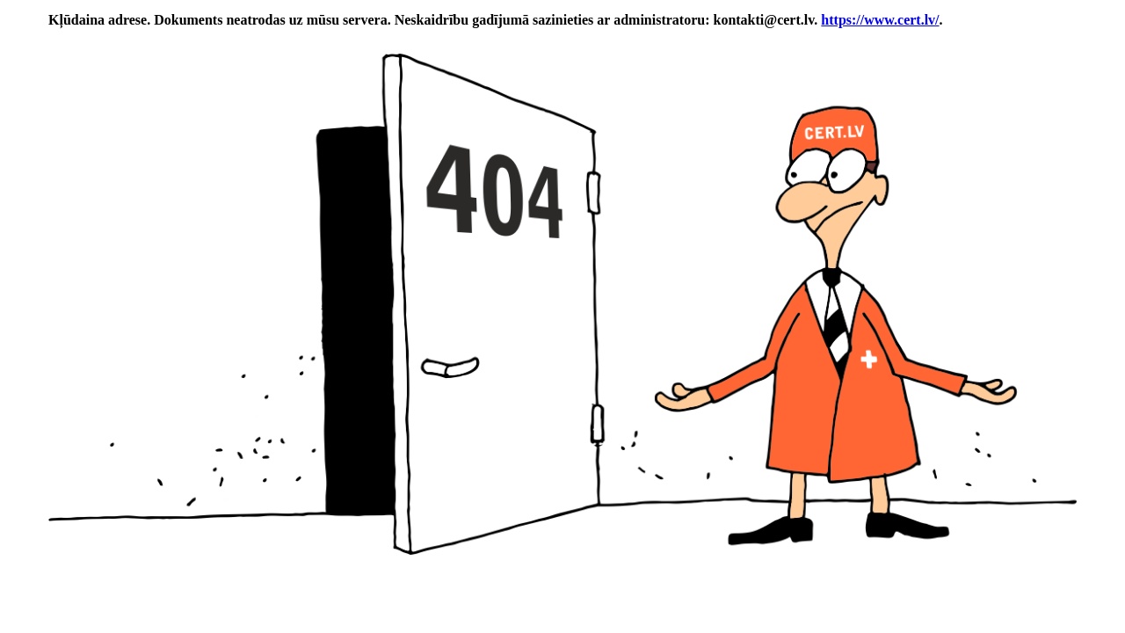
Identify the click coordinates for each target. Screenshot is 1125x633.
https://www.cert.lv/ (880, 19)
